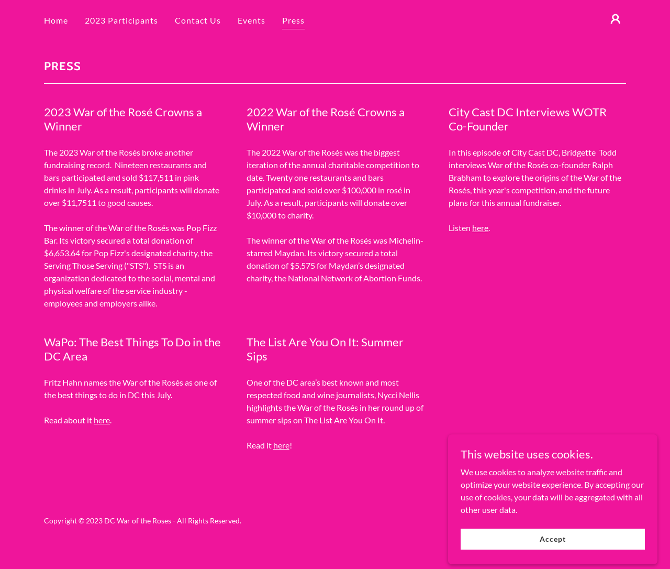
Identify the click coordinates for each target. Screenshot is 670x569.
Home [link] (56, 20)
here (480, 228)
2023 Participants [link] (121, 20)
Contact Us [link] (198, 20)
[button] (615, 18)
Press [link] (293, 20)
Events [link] (251, 20)
